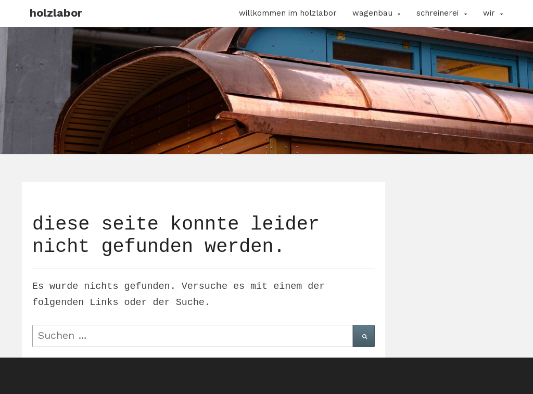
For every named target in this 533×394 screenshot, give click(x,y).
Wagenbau (372, 13)
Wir (489, 13)
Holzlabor (56, 12)
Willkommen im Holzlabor (288, 13)
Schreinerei (437, 13)
